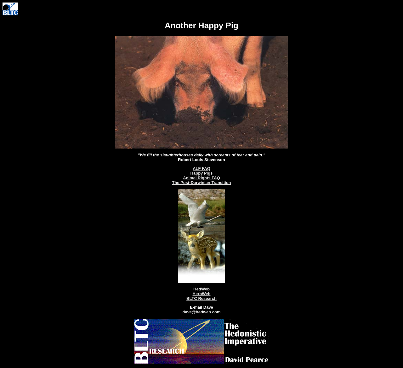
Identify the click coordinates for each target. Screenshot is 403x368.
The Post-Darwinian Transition (201, 182)
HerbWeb (202, 293)
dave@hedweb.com (201, 312)
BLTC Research (201, 298)
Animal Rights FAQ (201, 178)
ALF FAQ (201, 168)
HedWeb (201, 289)
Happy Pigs (201, 173)
